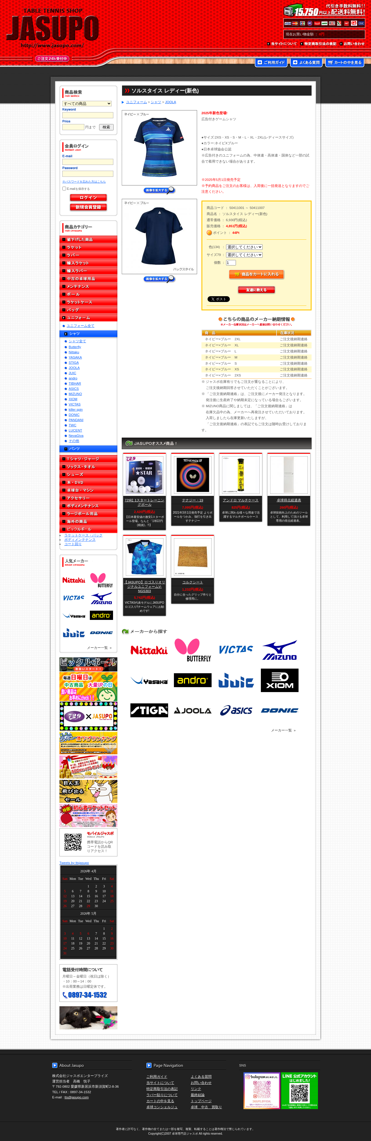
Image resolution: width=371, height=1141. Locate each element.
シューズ (88, 474)
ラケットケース (88, 302)
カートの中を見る (344, 63)
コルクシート (192, 582)
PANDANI (76, 420)
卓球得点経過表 (289, 500)
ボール (88, 294)
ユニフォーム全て (80, 325)
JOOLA (74, 368)
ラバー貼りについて (162, 1095)
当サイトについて (282, 44)
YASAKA (75, 357)
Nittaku (74, 352)
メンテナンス (88, 286)
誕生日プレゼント (88, 767)
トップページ (201, 1101)
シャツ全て (77, 341)
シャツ (74, 333)
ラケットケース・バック (83, 535)
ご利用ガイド (271, 63)
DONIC (74, 414)
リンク (196, 1089)
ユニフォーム (88, 318)
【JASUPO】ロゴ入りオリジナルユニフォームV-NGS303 (144, 586)
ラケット (88, 247)
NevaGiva (76, 435)
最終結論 (198, 1095)
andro (73, 378)
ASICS (74, 388)
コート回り (73, 544)
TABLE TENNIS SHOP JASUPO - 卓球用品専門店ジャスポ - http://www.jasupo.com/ (52, 28)
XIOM (73, 399)
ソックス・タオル (88, 467)
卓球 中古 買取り (206, 1107)
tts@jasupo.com (77, 1097)
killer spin (76, 409)
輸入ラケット (88, 263)
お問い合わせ (352, 44)
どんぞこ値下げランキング (88, 742)
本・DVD (88, 482)
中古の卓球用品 (88, 279)
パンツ (74, 448)
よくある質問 (306, 63)
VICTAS (75, 404)
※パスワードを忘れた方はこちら (84, 181)
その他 (74, 441)
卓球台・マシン (88, 490)
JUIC (72, 373)
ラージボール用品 (88, 514)
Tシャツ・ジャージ (88, 459)
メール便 (88, 1017)
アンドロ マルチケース (241, 500)
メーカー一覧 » (99, 647)
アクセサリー (88, 498)
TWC (72, 425)
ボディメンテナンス (88, 506)
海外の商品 (88, 521)
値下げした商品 (88, 239)
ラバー (88, 255)
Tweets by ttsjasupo (74, 863)
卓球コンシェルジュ (162, 1107)
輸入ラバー (88, 271)
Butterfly (75, 347)
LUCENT (75, 430)
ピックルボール (88, 529)
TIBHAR (75, 383)
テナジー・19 (192, 500)
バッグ (88, 310)
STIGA (74, 362)
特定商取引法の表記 (318, 44)
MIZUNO (75, 394)
